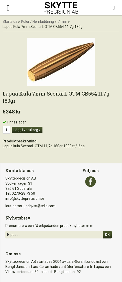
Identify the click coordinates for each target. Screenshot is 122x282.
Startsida (10, 21)
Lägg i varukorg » (27, 130)
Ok (107, 235)
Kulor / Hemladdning (37, 21)
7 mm (62, 21)
